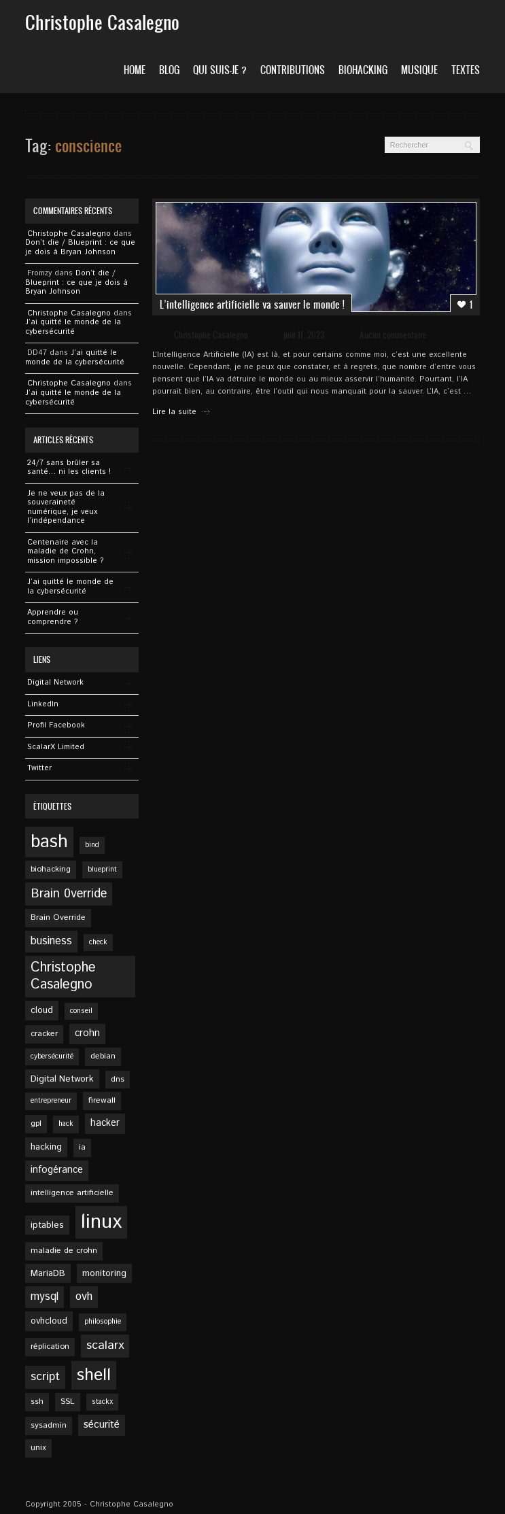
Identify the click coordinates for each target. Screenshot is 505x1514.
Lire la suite (174, 412)
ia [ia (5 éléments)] (82, 1147)
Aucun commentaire (393, 335)
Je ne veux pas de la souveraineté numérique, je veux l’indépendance (66, 507)
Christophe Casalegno (211, 335)
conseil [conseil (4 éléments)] (81, 1010)
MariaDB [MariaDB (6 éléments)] (48, 1273)
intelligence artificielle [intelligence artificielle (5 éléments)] (72, 1193)
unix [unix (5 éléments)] (38, 1447)
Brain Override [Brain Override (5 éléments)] (58, 917)
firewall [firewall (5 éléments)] (102, 1100)
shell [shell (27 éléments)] (94, 1375)
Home (134, 70)
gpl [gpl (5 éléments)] (36, 1123)
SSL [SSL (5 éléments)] (67, 1401)
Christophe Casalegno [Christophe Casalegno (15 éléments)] (63, 976)
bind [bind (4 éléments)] (92, 845)
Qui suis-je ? (220, 70)
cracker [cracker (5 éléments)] (44, 1033)
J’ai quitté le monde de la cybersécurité (73, 327)
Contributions (292, 70)
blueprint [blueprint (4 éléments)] (102, 869)
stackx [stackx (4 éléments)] (102, 1401)
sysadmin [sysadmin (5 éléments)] (49, 1425)
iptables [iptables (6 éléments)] (47, 1225)
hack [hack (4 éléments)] (65, 1123)
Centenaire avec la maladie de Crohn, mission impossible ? (65, 551)
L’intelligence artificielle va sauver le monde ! (252, 304)
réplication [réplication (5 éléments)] (50, 1346)
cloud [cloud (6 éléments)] (42, 1010)
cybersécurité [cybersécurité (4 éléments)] (52, 1056)
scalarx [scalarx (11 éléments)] (105, 1345)
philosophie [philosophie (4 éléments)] (102, 1321)
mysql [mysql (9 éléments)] (44, 1297)
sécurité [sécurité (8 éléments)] (102, 1424)
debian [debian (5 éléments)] (103, 1056)
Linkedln (42, 704)
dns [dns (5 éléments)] (117, 1079)
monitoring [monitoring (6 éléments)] (104, 1273)
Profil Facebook (56, 725)
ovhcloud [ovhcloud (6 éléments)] (49, 1321)
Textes (465, 70)
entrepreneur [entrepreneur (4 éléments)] (51, 1100)
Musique (419, 70)
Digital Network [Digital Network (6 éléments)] (62, 1079)
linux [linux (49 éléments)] (101, 1222)
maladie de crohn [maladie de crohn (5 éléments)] (64, 1250)
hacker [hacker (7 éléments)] (105, 1123)
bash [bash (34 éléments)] (49, 842)
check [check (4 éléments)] (98, 942)
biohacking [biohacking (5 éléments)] (51, 869)
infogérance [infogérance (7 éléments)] (57, 1170)
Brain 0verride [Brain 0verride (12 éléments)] (69, 894)
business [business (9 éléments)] (51, 941)
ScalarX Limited (55, 747)
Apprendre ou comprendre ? (52, 617)
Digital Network (55, 682)
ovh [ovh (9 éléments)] (83, 1297)
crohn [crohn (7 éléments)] (87, 1033)
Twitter (39, 768)
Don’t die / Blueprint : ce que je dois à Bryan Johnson (80, 247)
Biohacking (362, 70)
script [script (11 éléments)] (45, 1377)
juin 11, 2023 (303, 335)
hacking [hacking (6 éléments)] (46, 1147)
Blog (169, 70)
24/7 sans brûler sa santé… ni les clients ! (69, 468)
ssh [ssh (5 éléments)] (37, 1401)
